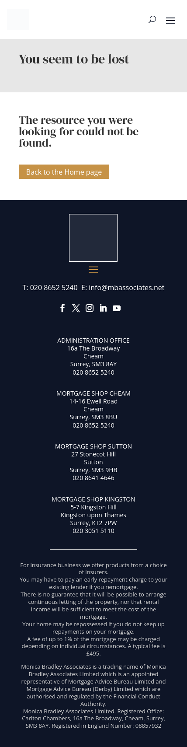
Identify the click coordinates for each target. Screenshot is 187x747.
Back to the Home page (64, 171)
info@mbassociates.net (126, 287)
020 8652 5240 (54, 287)
